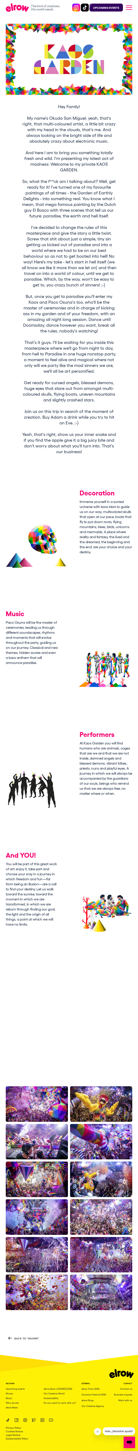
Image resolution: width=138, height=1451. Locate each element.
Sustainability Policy (17, 1438)
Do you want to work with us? (60, 1402)
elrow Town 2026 (91, 1388)
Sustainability (51, 1398)
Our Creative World (54, 1393)
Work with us (125, 1400)
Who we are (12, 1402)
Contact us (126, 1388)
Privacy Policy (13, 1427)
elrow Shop (88, 1400)
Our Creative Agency (93, 1406)
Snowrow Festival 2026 (94, 1394)
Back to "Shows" (23, 1338)
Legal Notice (13, 1434)
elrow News (12, 1407)
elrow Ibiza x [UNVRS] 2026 (58, 1388)
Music (9, 1398)
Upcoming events (15, 1388)
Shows (9, 1393)
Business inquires (123, 1394)
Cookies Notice (14, 1431)
